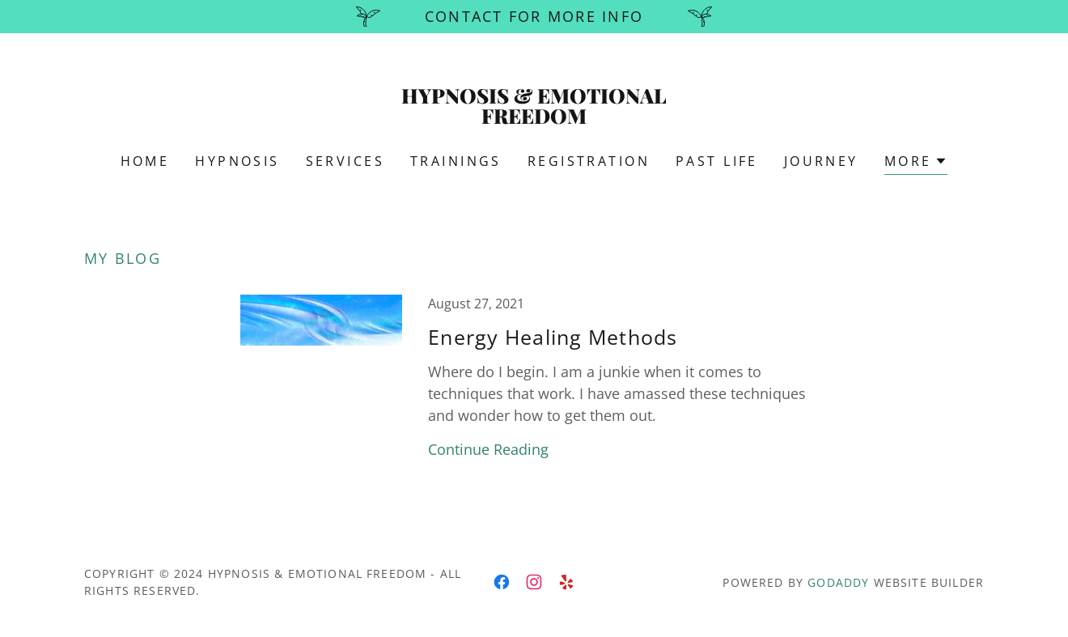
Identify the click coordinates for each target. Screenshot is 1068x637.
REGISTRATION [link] (589, 161)
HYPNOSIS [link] (237, 161)
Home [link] (145, 161)
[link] (534, 118)
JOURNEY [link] (821, 161)
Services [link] (345, 161)
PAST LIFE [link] (717, 161)
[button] (916, 163)
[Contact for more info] (534, 16)
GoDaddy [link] (838, 582)
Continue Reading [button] (488, 449)
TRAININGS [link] (456, 161)
